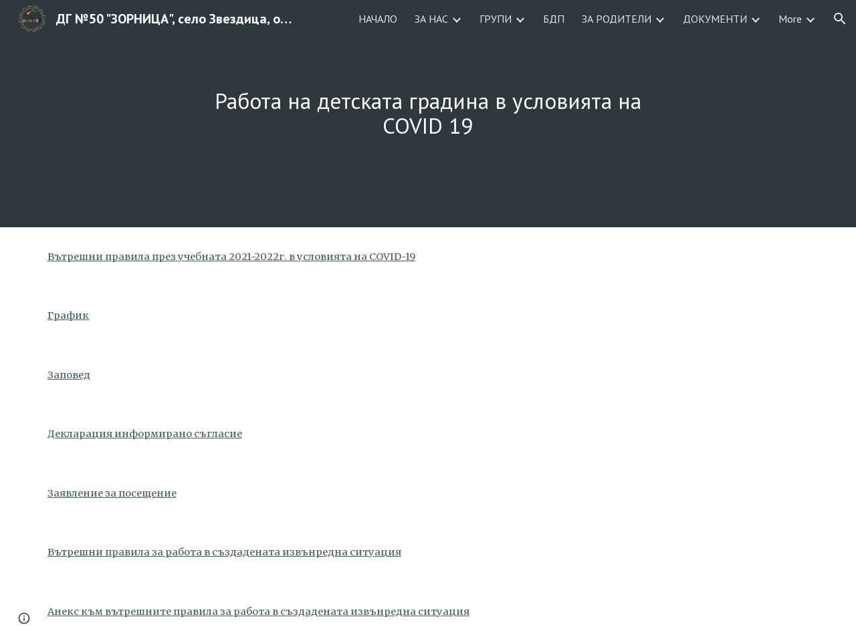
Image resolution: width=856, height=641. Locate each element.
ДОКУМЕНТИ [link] (715, 18)
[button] (840, 19)
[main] (428, 113)
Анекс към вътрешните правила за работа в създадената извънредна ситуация (258, 612)
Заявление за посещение (112, 493)
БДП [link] (553, 18)
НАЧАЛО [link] (377, 18)
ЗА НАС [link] (431, 18)
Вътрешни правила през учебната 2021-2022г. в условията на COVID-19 (231, 257)
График (68, 315)
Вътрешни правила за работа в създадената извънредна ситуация (224, 552)
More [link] (790, 18)
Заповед (68, 375)
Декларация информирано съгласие (144, 434)
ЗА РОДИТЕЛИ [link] (616, 18)
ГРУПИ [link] (495, 18)
